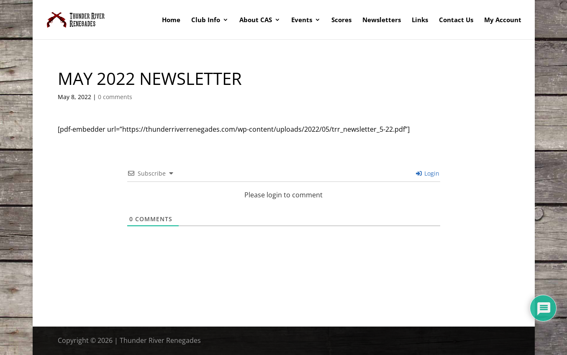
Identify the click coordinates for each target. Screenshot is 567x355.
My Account (502, 20)
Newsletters (381, 20)
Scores (341, 20)
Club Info (205, 20)
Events (301, 20)
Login (427, 173)
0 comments (115, 97)
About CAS (255, 20)
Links (420, 20)
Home (171, 20)
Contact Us (456, 20)
